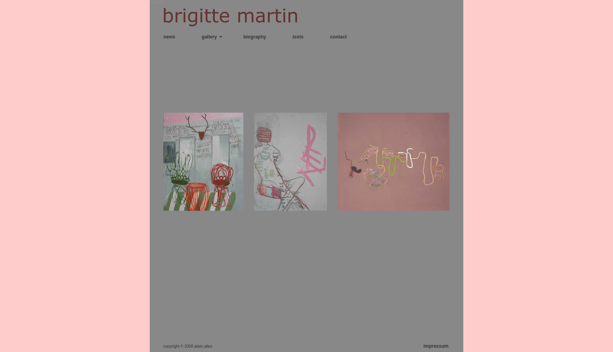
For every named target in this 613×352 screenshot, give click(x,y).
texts (298, 37)
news (169, 37)
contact (338, 37)
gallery (209, 37)
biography (254, 37)
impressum (435, 346)
